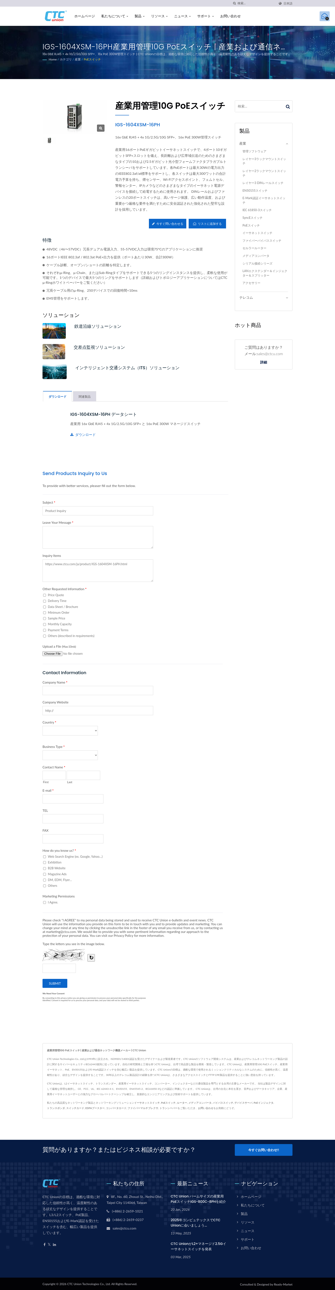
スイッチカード (75, 1108)
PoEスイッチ (92, 59)
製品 (139, 16)
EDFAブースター (95, 1108)
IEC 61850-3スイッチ (257, 210)
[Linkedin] (54, 1243)
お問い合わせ (230, 16)
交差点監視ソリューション (101, 347)
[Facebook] (45, 1243)
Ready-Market (283, 1283)
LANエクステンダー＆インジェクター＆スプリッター (264, 273)
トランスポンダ (56, 1108)
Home (53, 59)
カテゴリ (66, 59)
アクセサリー (251, 283)
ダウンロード (83, 435)
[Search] (257, 3)
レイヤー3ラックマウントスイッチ (264, 161)
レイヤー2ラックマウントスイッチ (264, 173)
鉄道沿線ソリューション (100, 326)
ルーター (182, 1103)
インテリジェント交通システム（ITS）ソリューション (132, 368)
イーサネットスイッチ (257, 233)
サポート (205, 16)
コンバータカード (116, 1108)
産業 (78, 59)
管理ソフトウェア (254, 151)
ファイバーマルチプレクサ (143, 1108)
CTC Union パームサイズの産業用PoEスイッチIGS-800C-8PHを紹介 (198, 1198)
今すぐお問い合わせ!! (263, 1150)
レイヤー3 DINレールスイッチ (263, 183)
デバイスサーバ (243, 1103)
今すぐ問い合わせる (166, 223)
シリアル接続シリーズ (257, 263)
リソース (159, 16)
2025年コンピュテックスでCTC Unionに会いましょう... (195, 1221)
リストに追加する (207, 223)
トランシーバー (169, 1108)
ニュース (182, 16)
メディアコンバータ (255, 255)
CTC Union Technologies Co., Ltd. (88, 1283)
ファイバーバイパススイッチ (261, 240)
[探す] (234, 3)
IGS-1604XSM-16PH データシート (106, 415)
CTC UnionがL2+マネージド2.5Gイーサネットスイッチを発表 (198, 1245)
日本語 (288, 3)
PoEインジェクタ (263, 1103)
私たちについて (114, 16)
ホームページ (84, 16)
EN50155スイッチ (254, 190)
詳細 (263, 362)
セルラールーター (254, 248)
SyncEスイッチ (252, 217)
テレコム (246, 297)
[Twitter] (49, 1243)
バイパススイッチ (223, 1103)
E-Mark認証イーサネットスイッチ (263, 200)
